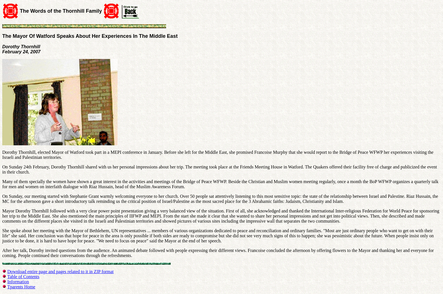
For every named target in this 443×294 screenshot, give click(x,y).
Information (18, 281)
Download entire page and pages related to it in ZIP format (60, 271)
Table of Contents (23, 276)
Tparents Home (21, 286)
